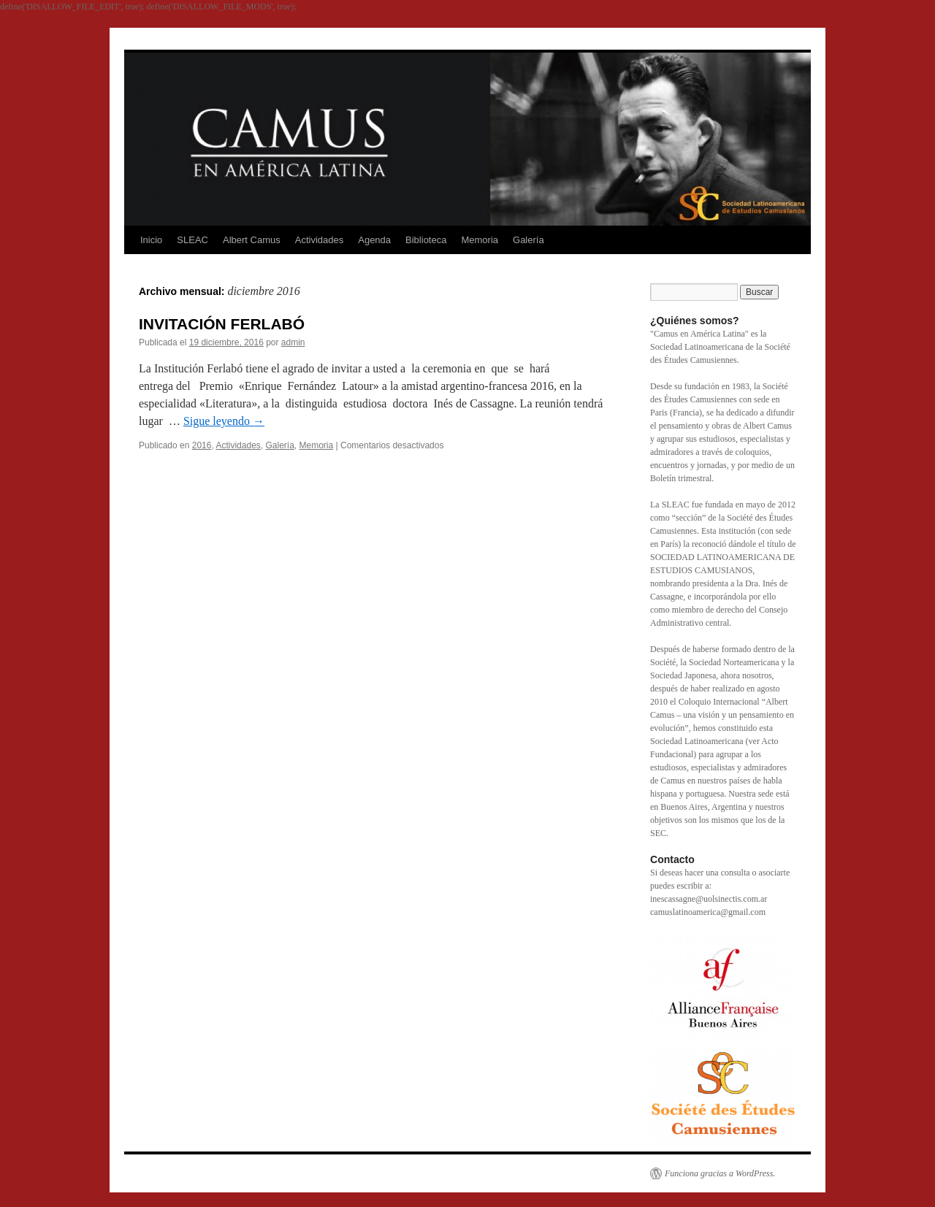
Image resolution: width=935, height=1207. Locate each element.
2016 (202, 445)
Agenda (374, 239)
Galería (528, 239)
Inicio (151, 239)
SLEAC (192, 239)
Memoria (479, 239)
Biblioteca (425, 239)
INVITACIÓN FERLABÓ (222, 323)
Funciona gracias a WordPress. (720, 1173)
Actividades (319, 239)
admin (293, 342)
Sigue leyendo (223, 421)
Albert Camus (251, 239)
